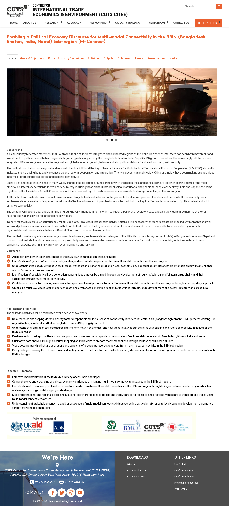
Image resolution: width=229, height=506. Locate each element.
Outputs (109, 58)
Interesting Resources (186, 482)
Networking (98, 22)
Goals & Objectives (32, 58)
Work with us (181, 488)
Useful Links (181, 464)
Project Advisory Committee (66, 58)
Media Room (157, 22)
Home (14, 22)
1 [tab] (107, 140)
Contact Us (181, 22)
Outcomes (124, 58)
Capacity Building (127, 22)
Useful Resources (184, 470)
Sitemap (131, 464)
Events (139, 58)
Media (173, 58)
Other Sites (207, 22)
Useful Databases (184, 476)
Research (51, 22)
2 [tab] (112, 140)
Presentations (156, 58)
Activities (94, 58)
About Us (29, 22)
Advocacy (74, 22)
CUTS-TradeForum (137, 470)
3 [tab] (116, 140)
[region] (112, 102)
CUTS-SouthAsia (136, 476)
